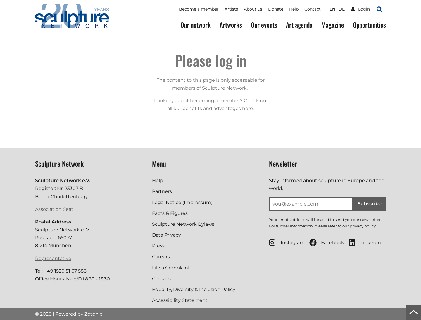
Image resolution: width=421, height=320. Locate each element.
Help (294, 9)
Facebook (326, 242)
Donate (275, 9)
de (342, 9)
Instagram (287, 242)
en (332, 9)
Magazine (332, 24)
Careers (161, 256)
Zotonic (93, 314)
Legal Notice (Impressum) (182, 202)
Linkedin (365, 242)
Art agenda (299, 24)
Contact (312, 9)
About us (253, 9)
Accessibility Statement (180, 300)
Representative (53, 258)
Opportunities (369, 24)
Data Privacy (166, 235)
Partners (162, 191)
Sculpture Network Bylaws (183, 224)
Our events (264, 24)
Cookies (161, 278)
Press (158, 246)
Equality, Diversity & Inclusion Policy (193, 289)
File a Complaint (171, 268)
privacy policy (363, 226)
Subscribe (370, 203)
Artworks (231, 24)
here (247, 108)
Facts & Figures (170, 213)
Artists (231, 9)
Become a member (199, 9)
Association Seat (54, 209)
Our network (195, 24)
